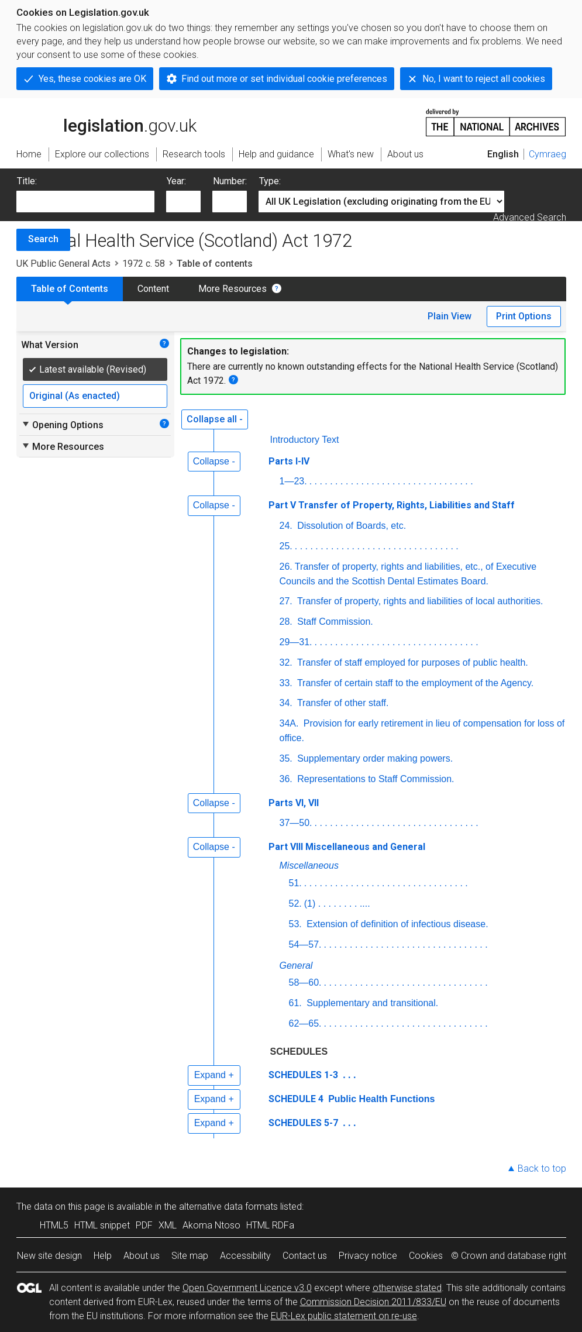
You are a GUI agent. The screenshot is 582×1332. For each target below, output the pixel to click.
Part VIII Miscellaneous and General (346, 846)
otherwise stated (407, 1287)
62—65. (305, 1023)
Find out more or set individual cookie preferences (284, 78)
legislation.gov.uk (106, 121)
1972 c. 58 (143, 263)
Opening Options (62, 425)
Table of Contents (69, 288)
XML (168, 1225)
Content (153, 288)
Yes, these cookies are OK (92, 78)
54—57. (305, 944)
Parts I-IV (288, 461)
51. (295, 883)
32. (286, 662)
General (296, 965)
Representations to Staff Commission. (374, 779)
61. (295, 1003)
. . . (348, 1075)
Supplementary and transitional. (371, 1003)
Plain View (449, 316)
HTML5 (54, 1225)
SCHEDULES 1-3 (303, 1074)
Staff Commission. (334, 622)
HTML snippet (102, 1225)
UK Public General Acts (63, 263)
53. (295, 924)
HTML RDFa (270, 1225)
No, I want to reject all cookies (483, 78)
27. (286, 601)
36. (286, 779)
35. (286, 758)
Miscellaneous (309, 865)
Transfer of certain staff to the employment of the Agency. (414, 683)
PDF (144, 1225)
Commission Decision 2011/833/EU (373, 1301)
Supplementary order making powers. (374, 758)
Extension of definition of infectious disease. (396, 924)
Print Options (524, 316)
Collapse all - (215, 419)
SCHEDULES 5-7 (303, 1122)
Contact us (305, 1255)
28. (286, 622)
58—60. (305, 982)
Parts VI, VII (293, 802)
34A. (289, 723)
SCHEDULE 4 (295, 1098)
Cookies (426, 1255)
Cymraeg (547, 154)
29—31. (296, 642)
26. (286, 567)
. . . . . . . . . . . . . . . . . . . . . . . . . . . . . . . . (391, 481)
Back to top (542, 1168)
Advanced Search (529, 217)
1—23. (293, 481)
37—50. (296, 823)
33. (286, 683)
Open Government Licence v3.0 (247, 1287)
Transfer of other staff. (342, 703)
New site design (49, 1255)
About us (141, 1255)
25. (286, 546)
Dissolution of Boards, (351, 526)
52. (295, 903)
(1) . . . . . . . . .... (337, 903)
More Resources (232, 288)
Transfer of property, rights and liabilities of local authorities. (419, 601)
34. (286, 703)
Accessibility (245, 1255)
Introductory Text (304, 440)
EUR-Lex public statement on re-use (344, 1315)
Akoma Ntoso (211, 1225)
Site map (189, 1255)
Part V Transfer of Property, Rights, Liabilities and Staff (391, 505)
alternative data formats (228, 1206)
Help (103, 1255)
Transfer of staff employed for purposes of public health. (411, 662)
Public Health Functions (380, 1099)
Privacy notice (368, 1255)
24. (286, 526)
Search (43, 239)
